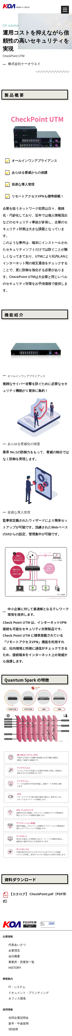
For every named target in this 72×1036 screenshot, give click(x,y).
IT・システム (16, 987)
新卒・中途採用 (18, 1023)
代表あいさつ (17, 944)
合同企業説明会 (18, 1017)
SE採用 (13, 1029)
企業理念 (14, 950)
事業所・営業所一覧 (21, 962)
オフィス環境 (17, 998)
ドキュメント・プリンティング (28, 992)
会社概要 (14, 956)
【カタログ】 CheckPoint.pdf (31, 894)
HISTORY (14, 967)
